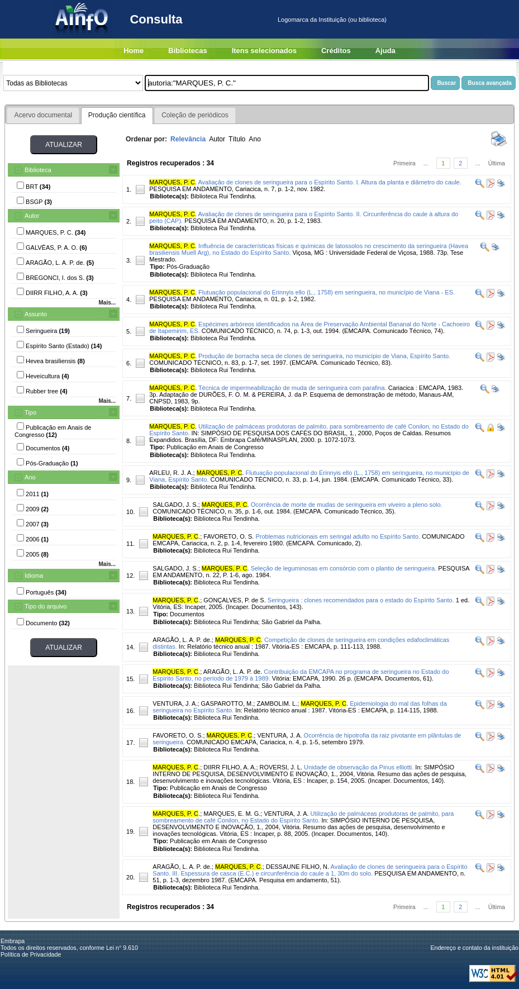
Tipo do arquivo (45, 606)
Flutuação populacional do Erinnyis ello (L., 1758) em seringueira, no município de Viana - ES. (326, 292)
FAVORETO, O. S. (228, 536)
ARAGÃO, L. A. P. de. (182, 639)
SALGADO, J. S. (175, 504)
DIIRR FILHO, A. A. (229, 767)
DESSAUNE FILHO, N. (297, 866)
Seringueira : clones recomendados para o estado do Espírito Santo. (361, 600)
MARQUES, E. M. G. (231, 813)
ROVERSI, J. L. (281, 767)
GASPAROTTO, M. (227, 703)
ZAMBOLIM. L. (276, 703)
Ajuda (385, 50)
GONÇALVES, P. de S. (234, 600)
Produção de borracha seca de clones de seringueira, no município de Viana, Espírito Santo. (324, 356)
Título (236, 139)
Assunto (36, 314)
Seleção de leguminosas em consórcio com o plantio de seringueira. (344, 568)
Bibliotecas (187, 50)
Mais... (107, 302)
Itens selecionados (264, 50)
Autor (32, 215)
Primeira (404, 163)
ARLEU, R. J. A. (171, 472)
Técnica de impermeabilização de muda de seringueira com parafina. (292, 387)
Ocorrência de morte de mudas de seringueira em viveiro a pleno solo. (346, 504)
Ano (30, 477)
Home (133, 50)
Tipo (30, 412)
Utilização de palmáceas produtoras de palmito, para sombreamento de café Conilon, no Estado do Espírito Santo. (303, 817)
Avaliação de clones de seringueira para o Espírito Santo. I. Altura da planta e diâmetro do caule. (329, 182)
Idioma (34, 575)
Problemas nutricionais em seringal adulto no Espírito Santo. (337, 536)
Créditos (336, 50)
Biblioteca (38, 170)
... (425, 163)
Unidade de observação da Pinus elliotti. (358, 767)
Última (496, 163)
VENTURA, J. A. (175, 703)
